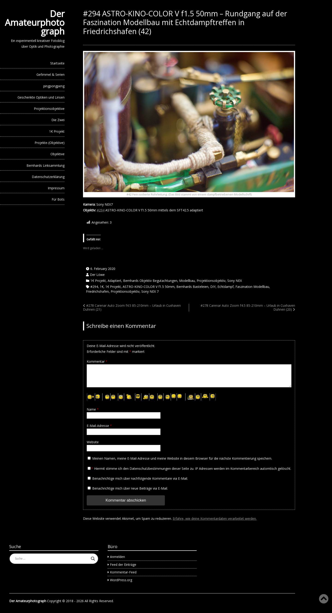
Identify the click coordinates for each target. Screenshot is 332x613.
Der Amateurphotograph (35, 22)
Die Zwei (58, 120)
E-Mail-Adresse (99, 425)
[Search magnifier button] (93, 558)
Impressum (56, 188)
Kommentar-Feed (123, 572)
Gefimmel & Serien (50, 74)
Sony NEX (234, 280)
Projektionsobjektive (49, 108)
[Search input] (52, 558)
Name (93, 409)
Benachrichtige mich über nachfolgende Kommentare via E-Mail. (140, 478)
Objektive (57, 154)
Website (93, 442)
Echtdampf (225, 286)
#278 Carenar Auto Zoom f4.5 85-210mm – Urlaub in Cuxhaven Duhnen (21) (132, 307)
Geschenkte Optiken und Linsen (41, 97)
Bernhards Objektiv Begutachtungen (150, 280)
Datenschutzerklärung (48, 177)
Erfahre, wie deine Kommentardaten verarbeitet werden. (215, 518)
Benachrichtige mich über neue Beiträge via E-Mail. (130, 488)
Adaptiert (114, 280)
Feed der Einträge (123, 564)
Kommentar (97, 361)
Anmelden (117, 557)
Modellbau (187, 280)
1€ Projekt (57, 131)
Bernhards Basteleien (192, 286)
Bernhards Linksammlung (46, 165)
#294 (100, 210)
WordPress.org (121, 580)
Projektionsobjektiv (211, 280)
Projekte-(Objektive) (50, 142)
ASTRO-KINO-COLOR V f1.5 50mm (149, 286)
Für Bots (58, 199)
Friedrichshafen (97, 291)
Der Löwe (97, 274)
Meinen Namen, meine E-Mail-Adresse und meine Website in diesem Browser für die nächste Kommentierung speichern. (182, 458)
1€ (102, 286)
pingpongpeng (54, 86)
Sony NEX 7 (150, 291)
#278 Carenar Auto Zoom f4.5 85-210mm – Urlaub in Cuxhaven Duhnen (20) (248, 307)
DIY (213, 286)
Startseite (57, 63)
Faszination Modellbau (252, 286)
